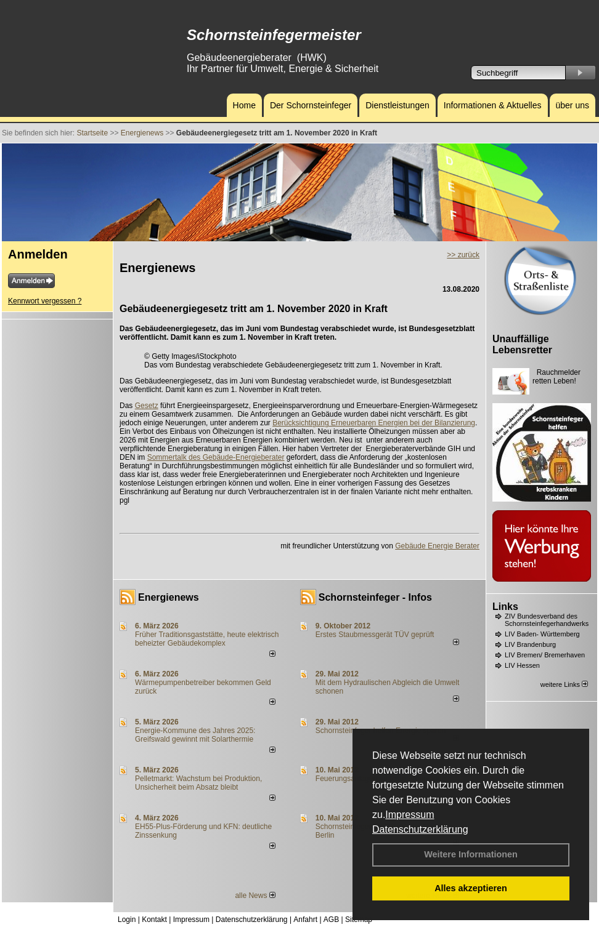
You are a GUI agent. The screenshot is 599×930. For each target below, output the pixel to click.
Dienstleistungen (397, 105)
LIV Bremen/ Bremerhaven (545, 655)
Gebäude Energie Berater (437, 546)
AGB (331, 919)
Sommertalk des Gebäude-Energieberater (216, 457)
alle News (255, 895)
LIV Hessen (522, 665)
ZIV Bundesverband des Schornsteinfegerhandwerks (547, 619)
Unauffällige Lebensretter (522, 344)
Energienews (168, 597)
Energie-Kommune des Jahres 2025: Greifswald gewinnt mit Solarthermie (195, 735)
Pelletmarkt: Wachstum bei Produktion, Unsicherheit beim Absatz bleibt (198, 783)
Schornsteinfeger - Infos (375, 597)
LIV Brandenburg (530, 644)
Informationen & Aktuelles (493, 105)
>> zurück (463, 255)
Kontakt (154, 919)
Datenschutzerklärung (420, 829)
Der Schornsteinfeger (310, 105)
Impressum (409, 814)
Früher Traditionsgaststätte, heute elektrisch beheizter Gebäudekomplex (207, 638)
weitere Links (564, 684)
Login (127, 919)
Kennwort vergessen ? (44, 301)
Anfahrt (305, 919)
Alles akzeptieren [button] (470, 888)
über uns (572, 105)
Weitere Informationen (471, 854)
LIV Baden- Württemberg (542, 634)
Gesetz (146, 405)
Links (505, 606)
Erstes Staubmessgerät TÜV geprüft (375, 634)
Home (244, 105)
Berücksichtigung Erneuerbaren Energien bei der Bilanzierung (373, 423)
